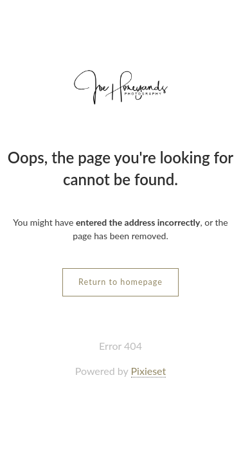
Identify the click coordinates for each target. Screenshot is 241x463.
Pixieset (148, 371)
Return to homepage (120, 282)
